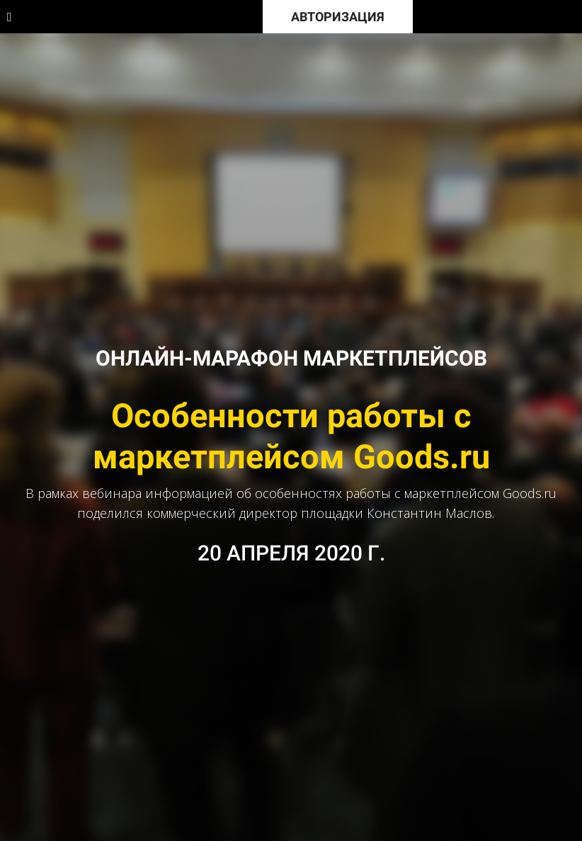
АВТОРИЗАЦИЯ (337, 16)
